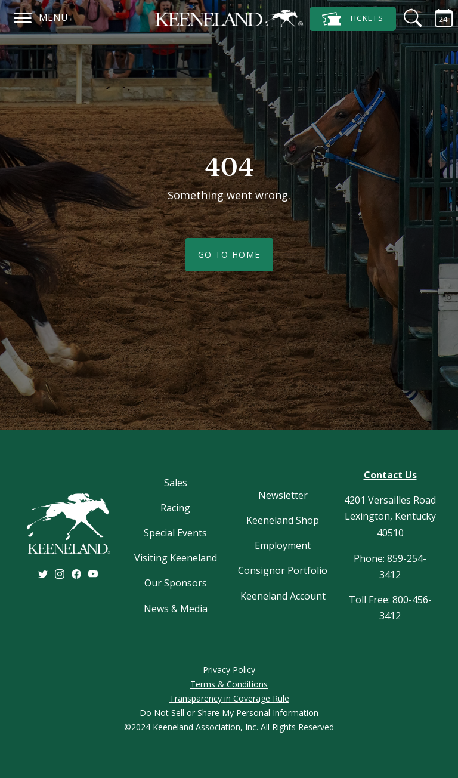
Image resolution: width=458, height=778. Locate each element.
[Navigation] (23, 16)
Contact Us (390, 474)
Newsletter (283, 495)
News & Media (176, 608)
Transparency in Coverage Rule (229, 698)
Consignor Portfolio (282, 570)
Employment (283, 545)
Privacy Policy (229, 669)
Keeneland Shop (282, 520)
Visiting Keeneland (175, 557)
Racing (175, 507)
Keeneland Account (283, 596)
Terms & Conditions (229, 684)
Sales (175, 482)
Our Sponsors (175, 582)
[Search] (405, 17)
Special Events (175, 532)
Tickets (352, 19)
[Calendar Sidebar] (436, 17)
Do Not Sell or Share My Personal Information (229, 712)
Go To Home (229, 254)
